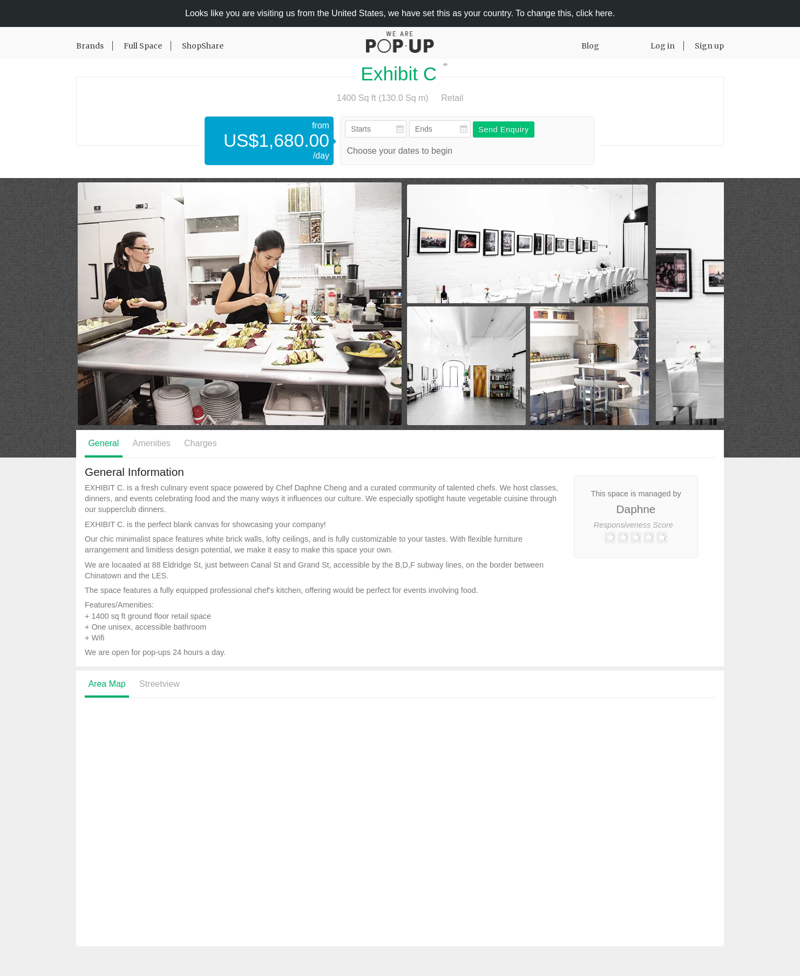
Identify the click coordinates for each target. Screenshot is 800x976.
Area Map (106, 683)
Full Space (143, 46)
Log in (662, 46)
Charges (200, 443)
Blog (590, 46)
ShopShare (202, 46)
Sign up (709, 46)
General (103, 443)
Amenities (152, 443)
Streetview (159, 683)
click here (594, 13)
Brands (90, 46)
